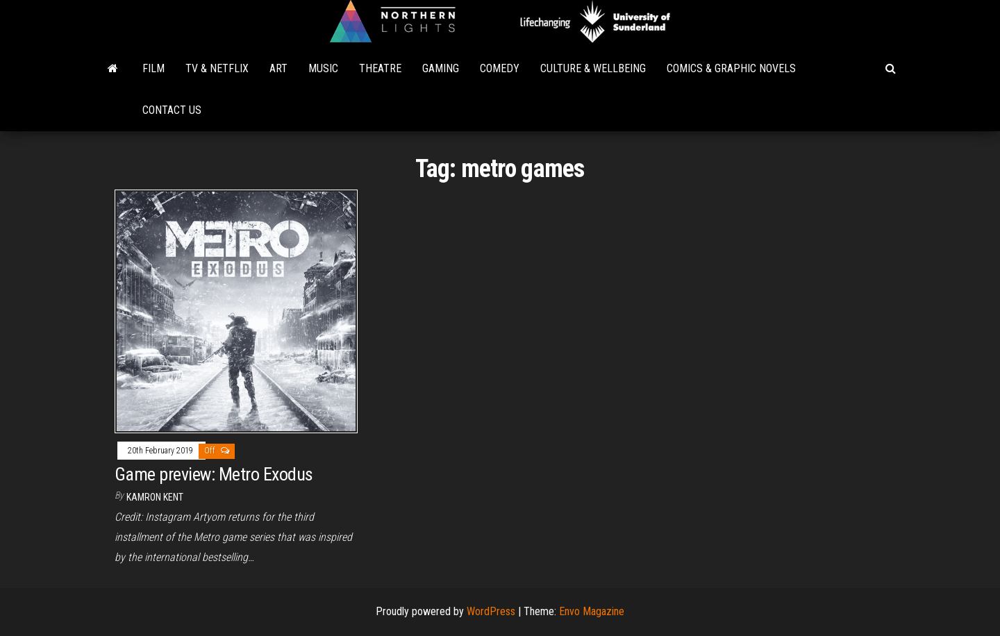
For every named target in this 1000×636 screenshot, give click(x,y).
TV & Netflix (217, 68)
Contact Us (171, 110)
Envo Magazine (591, 611)
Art (278, 68)
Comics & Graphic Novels (731, 68)
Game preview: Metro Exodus (213, 474)
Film (153, 68)
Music (323, 68)
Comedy (499, 68)
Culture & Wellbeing (593, 68)
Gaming (440, 68)
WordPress (491, 611)
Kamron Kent (154, 497)
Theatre (380, 68)
